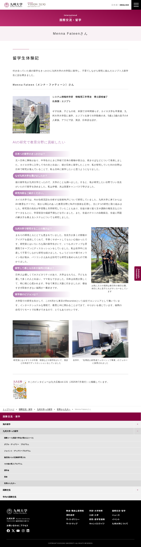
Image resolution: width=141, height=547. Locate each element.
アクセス (24, 525)
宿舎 (5, 477)
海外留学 (6, 424)
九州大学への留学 (44, 409)
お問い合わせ (13, 525)
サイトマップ (72, 523)
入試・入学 (94, 515)
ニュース (116, 515)
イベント (116, 519)
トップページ (8, 409)
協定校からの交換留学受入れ (15, 457)
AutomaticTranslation (137, 273)
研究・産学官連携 (97, 519)
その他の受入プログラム (13, 464)
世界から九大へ (63, 409)
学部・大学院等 (96, 510)
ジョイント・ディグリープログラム (17, 451)
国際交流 (6, 490)
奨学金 (6, 470)
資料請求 (70, 515)
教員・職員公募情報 (75, 510)
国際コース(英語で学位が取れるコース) (18, 438)
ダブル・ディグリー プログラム (16, 444)
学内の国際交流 (9, 497)
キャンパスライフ (97, 523)
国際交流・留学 (25, 409)
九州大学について (120, 523)
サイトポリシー (73, 519)
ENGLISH (124, 4)
